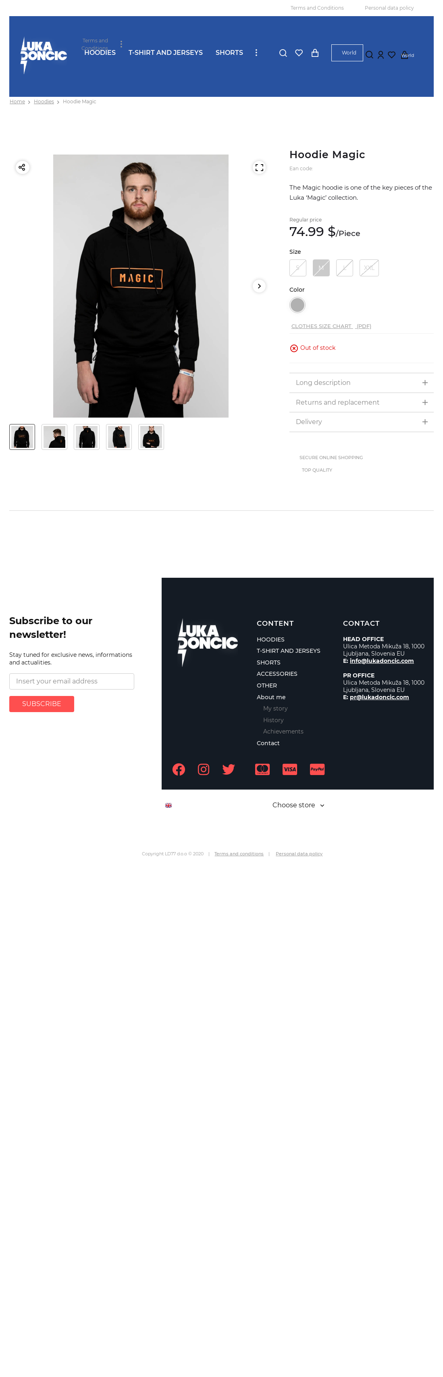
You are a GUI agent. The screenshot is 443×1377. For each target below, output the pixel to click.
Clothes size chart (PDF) (331, 326)
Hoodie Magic (79, 101)
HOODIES (100, 52)
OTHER (267, 685)
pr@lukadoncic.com (379, 697)
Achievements (283, 731)
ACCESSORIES (277, 673)
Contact (268, 743)
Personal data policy (389, 8)
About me (271, 697)
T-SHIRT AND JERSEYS (166, 52)
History (273, 720)
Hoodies (44, 101)
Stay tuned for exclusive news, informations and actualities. (70, 659)
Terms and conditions (239, 854)
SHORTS (229, 52)
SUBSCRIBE (41, 704)
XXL (369, 268)
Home (17, 101)
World (349, 53)
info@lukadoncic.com (382, 660)
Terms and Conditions (317, 8)
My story (275, 708)
